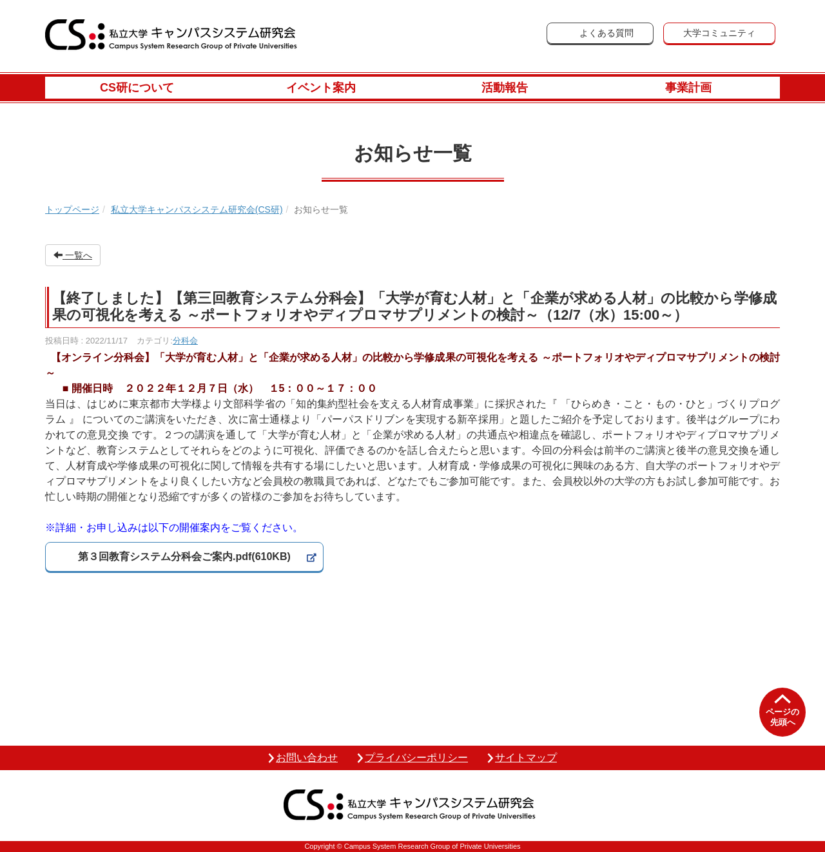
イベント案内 (321, 87)
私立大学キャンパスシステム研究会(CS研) (197, 209)
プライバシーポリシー (416, 757)
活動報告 (504, 87)
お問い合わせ (307, 757)
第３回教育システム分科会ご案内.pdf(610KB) (184, 556)
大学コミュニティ (719, 33)
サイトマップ (526, 757)
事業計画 (688, 87)
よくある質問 (606, 33)
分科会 (185, 340)
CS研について (137, 87)
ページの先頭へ (782, 717)
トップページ (72, 209)
